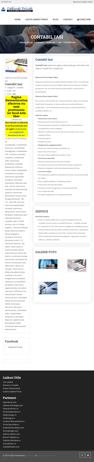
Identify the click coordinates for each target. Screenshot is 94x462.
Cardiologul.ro (9, 418)
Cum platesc (8, 382)
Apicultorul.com (9, 402)
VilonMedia (30, 455)
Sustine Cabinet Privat (12, 391)
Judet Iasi (51, 42)
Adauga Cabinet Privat (83, 2)
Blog (55, 19)
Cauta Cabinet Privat (36, 19)
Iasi (59, 42)
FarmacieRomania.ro (11, 411)
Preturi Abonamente (11, 388)
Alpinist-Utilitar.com (11, 434)
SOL (4, 458)
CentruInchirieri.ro (10, 408)
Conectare (84, 19)
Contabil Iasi (44, 59)
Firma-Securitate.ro (11, 424)
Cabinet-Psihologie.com (13, 405)
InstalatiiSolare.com (11, 446)
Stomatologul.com (10, 431)
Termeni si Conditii (10, 385)
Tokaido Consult (44, 455)
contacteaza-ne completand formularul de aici (17, 132)
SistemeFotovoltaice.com (13, 427)
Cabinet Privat (26, 42)
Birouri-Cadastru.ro (11, 437)
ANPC (54, 455)
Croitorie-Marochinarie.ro (13, 421)
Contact (67, 19)
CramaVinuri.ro (9, 443)
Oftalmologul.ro (9, 415)
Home (18, 19)
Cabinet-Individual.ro (12, 440)
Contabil (40, 42)
